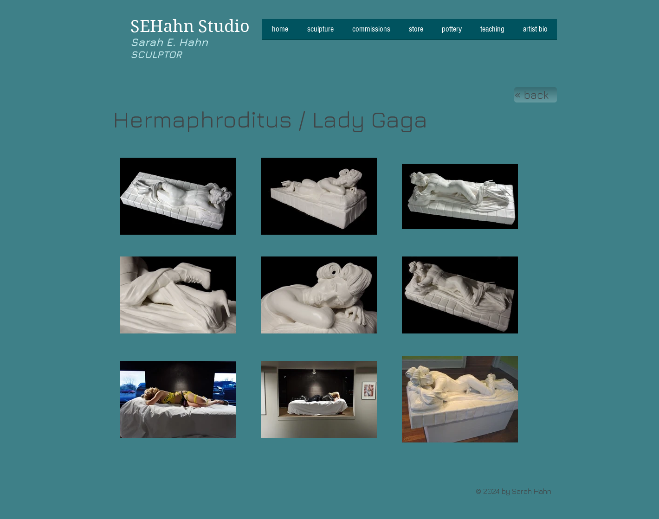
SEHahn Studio (190, 26)
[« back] (535, 95)
